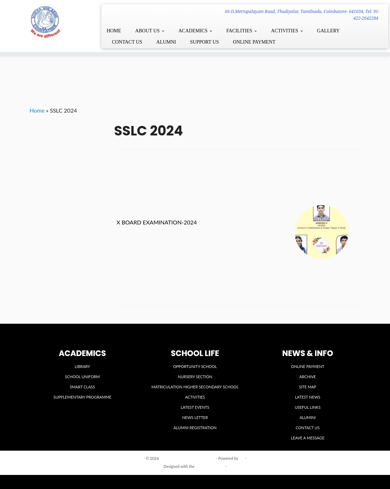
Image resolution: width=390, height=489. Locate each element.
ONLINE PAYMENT (254, 42)
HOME (114, 30)
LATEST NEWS (307, 397)
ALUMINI (308, 417)
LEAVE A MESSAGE (308, 438)
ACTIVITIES (287, 30)
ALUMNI (166, 42)
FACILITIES (241, 30)
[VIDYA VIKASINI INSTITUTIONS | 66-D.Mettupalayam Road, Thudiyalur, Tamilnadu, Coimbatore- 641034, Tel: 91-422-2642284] (45, 21)
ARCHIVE (308, 376)
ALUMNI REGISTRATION (195, 427)
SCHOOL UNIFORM (82, 376)
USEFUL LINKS (307, 407)
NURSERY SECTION (195, 376)
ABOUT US (149, 30)
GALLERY (328, 30)
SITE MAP (307, 387)
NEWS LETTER (195, 417)
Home (37, 110)
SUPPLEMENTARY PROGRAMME (83, 397)
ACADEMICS (195, 30)
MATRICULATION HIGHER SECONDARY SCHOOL (195, 387)
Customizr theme (209, 466)
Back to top (350, 458)
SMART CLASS (82, 387)
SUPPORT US (204, 42)
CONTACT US (127, 42)
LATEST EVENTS (195, 407)
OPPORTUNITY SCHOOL (195, 366)
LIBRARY (82, 366)
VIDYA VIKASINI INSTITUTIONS (187, 458)
